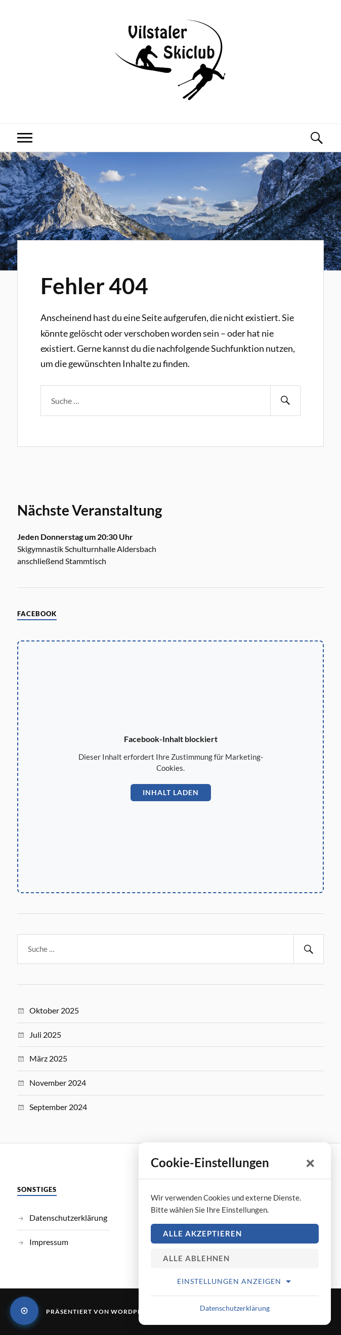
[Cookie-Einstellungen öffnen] (24, 1311)
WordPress (132, 1311)
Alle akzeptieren (202, 1233)
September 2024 (58, 1107)
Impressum (48, 1242)
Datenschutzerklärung (68, 1217)
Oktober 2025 (54, 1010)
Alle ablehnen (196, 1258)
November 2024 (57, 1082)
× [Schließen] (311, 1163)
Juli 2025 (45, 1034)
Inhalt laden (171, 792)
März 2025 (48, 1058)
